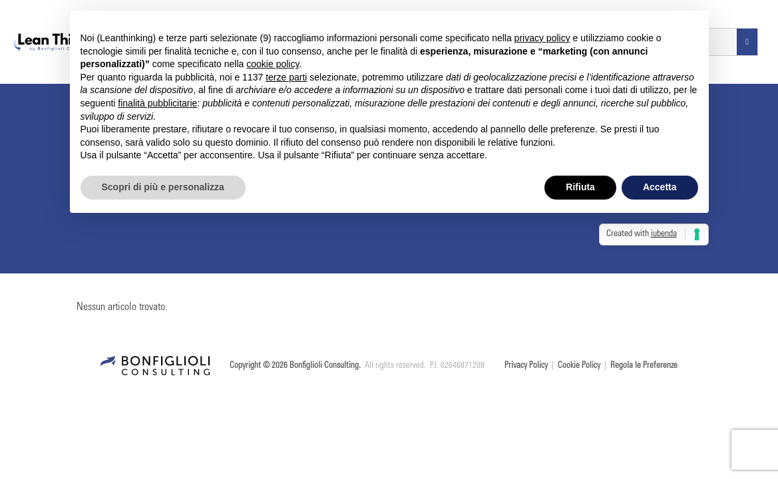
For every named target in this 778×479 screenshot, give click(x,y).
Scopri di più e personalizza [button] (163, 187)
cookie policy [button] (272, 64)
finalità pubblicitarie (157, 103)
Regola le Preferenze (644, 366)
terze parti (286, 77)
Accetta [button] (660, 187)
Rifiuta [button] (580, 187)
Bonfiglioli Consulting (324, 366)
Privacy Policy (526, 366)
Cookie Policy (579, 366)
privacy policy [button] (542, 38)
